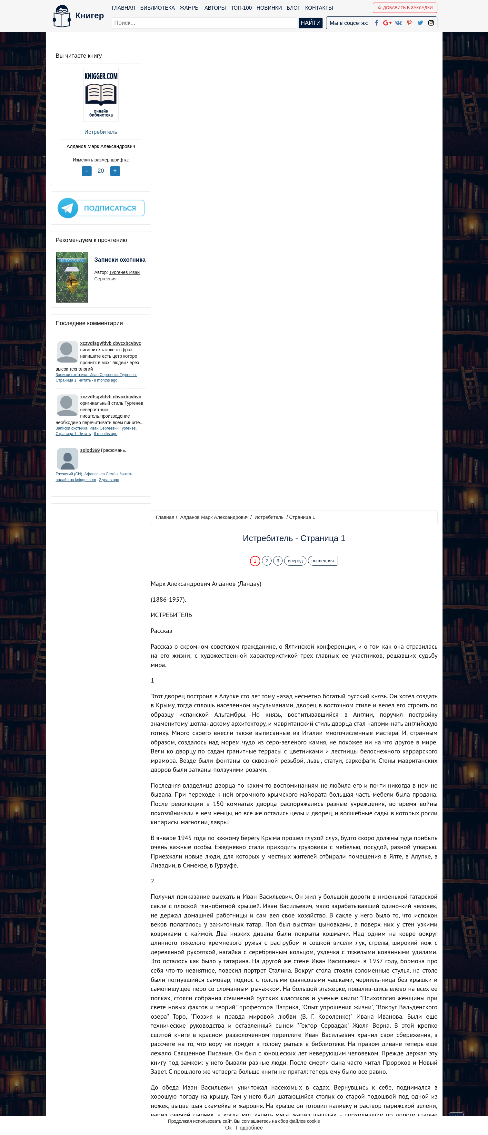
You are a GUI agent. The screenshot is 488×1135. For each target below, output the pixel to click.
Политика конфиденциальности (371, 1060)
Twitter (249, 1094)
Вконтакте (254, 1077)
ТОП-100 (241, 8)
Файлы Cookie (350, 1069)
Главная (123, 8)
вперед (296, 97)
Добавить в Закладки (405, 7)
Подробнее (249, 1127)
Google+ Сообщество (268, 1069)
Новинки (269, 8)
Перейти (305, 1005)
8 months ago (105, 379)
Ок (228, 1127)
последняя (323, 97)
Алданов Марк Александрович (99, 146)
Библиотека (157, 8)
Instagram (253, 1102)
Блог (293, 8)
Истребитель (99, 132)
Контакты (319, 8)
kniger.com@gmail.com (375, 1052)
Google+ (252, 1060)
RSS (247, 1110)
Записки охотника (107, 263)
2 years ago (109, 485)
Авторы (215, 8)
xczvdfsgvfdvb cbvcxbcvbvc (110, 342)
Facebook (252, 1052)
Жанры (190, 8)
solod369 (90, 455)
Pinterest (251, 1085)
